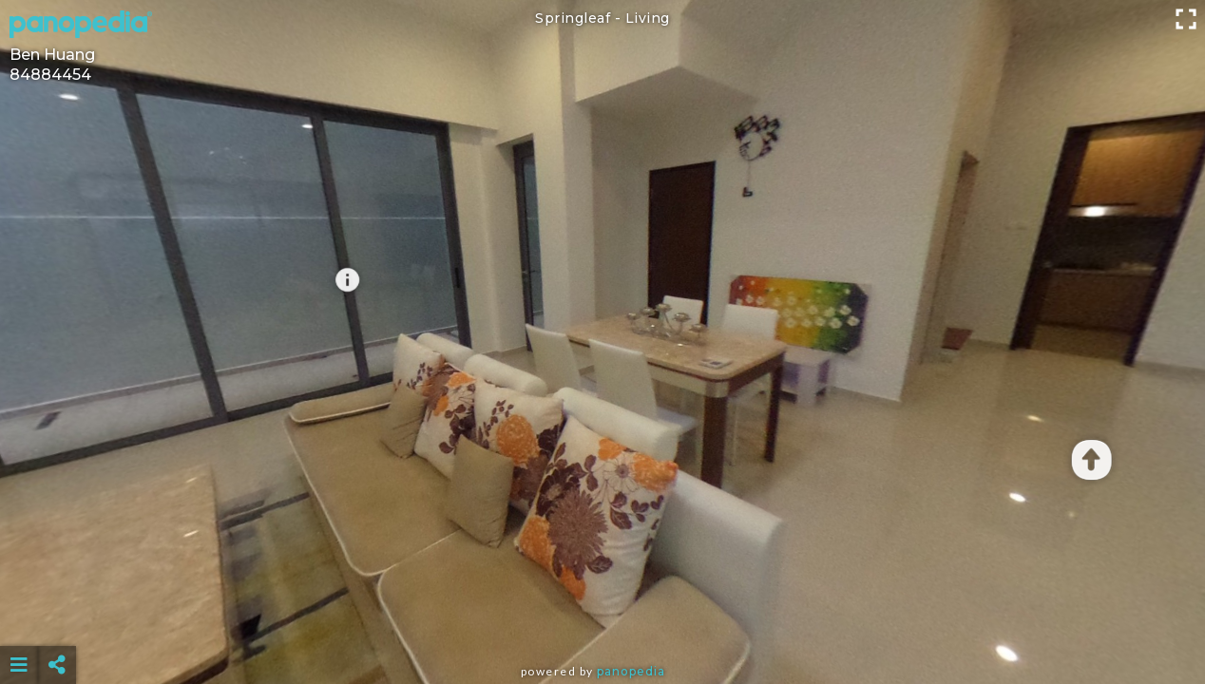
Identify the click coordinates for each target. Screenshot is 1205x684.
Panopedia (631, 671)
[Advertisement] (602, 617)
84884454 (50, 75)
